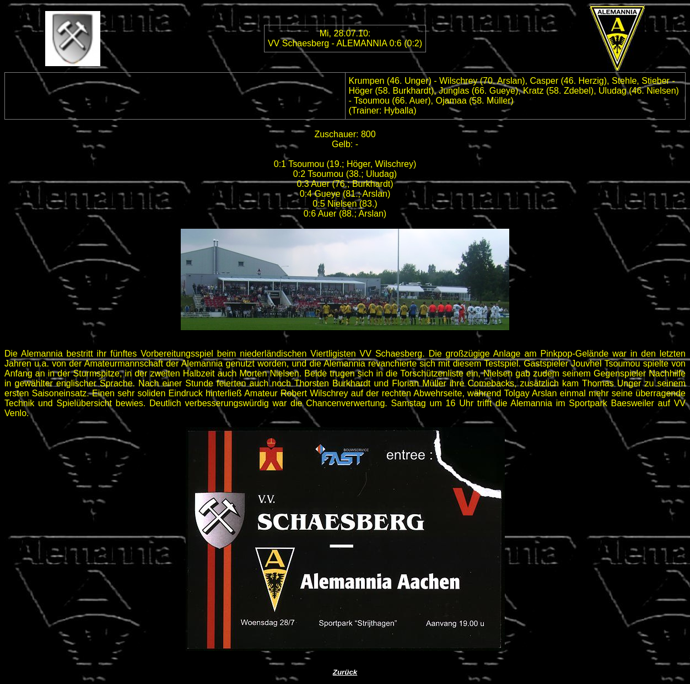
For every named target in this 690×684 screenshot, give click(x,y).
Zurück (345, 672)
